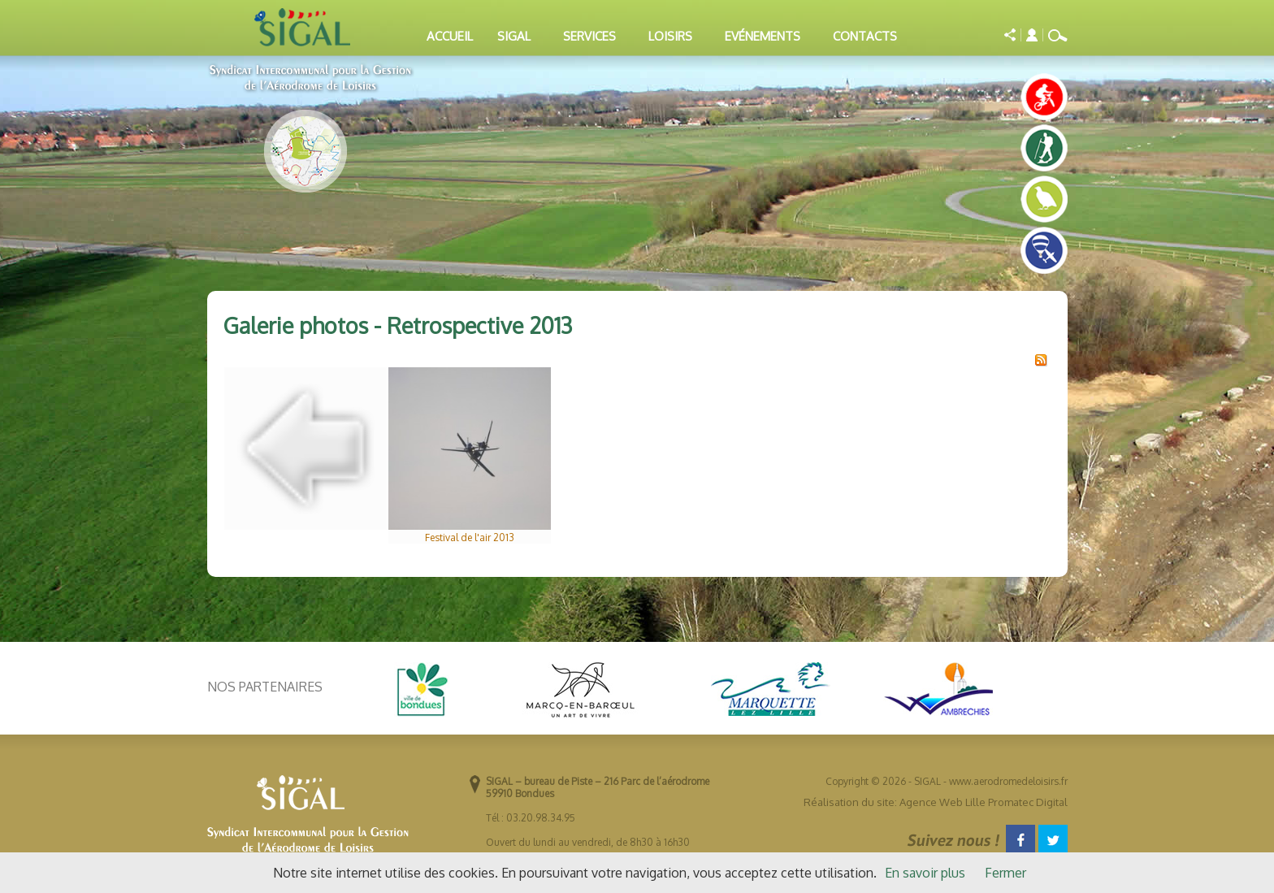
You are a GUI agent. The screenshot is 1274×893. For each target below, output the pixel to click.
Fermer (1005, 873)
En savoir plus (925, 873)
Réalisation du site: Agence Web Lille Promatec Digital (936, 801)
